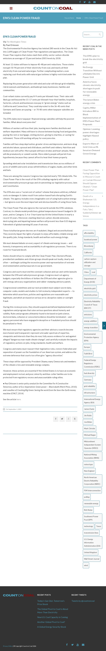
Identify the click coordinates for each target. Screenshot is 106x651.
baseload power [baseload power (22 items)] (90, 239)
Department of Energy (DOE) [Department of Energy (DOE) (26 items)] (90, 280)
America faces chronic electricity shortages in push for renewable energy (92, 88)
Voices (86, 216)
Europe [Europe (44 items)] (87, 347)
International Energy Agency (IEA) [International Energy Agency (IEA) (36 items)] (92, 401)
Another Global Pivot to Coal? (51, 622)
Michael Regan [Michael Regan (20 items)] (90, 435)
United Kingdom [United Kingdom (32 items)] (90, 552)
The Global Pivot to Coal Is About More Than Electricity (52, 611)
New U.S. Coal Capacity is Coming (52, 617)
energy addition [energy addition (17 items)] (90, 321)
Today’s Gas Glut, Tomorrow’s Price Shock (50, 602)
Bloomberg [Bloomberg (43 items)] (88, 246)
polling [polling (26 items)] (86, 497)
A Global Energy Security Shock (51, 627)
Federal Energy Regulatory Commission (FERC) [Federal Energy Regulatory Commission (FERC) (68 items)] (92, 363)
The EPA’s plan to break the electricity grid (93, 59)
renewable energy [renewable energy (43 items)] (91, 503)
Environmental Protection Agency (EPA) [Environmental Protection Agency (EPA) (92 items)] (91, 337)
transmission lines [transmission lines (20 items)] (91, 533)
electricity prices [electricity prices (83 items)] (90, 295)
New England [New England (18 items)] (89, 471)
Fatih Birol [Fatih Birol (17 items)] (88, 354)
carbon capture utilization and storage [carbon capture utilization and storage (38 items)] (90, 262)
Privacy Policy (8, 646)
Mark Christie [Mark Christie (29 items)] (89, 428)
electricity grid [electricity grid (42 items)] (90, 288)
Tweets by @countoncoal (83, 601)
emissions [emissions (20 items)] (88, 314)
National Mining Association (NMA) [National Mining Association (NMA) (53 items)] (91, 456)
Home (78, 18)
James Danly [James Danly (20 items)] (89, 409)
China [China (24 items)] (86, 272)
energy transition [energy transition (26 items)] (91, 327)
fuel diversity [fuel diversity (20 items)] (89, 373)
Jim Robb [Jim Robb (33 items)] (88, 415)
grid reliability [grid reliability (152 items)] (89, 386)
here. (19, 399)
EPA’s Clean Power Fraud (94, 18)
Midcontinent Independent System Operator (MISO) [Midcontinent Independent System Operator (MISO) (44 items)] (92, 444)
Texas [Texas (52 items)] (98, 526)
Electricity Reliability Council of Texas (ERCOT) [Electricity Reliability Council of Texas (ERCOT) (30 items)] (92, 304)
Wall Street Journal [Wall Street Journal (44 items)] (91, 559)
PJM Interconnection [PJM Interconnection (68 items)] (92, 490)
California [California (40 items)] (88, 252)
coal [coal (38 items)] (93, 272)
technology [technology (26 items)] (88, 526)
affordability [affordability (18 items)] (89, 233)
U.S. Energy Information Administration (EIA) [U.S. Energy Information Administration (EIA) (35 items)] (92, 542)
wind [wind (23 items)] (86, 565)
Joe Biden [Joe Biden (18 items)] (88, 422)
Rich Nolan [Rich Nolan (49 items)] (88, 510)
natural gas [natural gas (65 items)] (88, 464)
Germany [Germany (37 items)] (88, 380)
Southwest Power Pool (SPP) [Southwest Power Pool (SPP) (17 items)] (91, 518)
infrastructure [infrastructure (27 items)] (89, 393)
